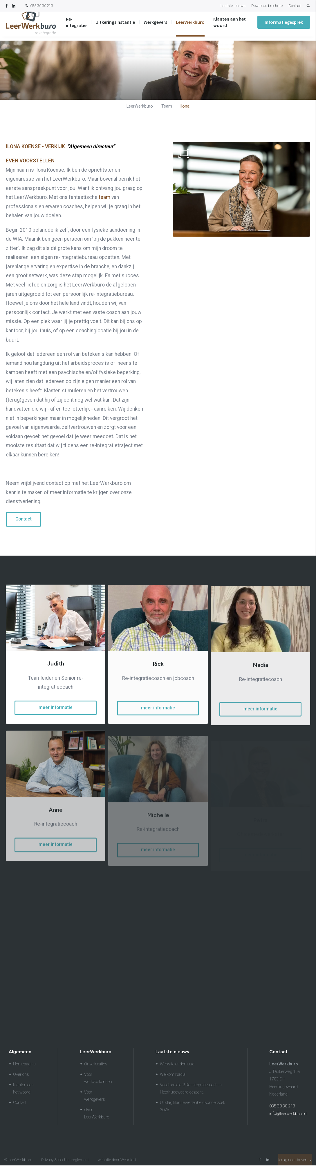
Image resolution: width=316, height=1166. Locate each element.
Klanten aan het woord (229, 26)
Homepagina (24, 1064)
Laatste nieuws (233, 5)
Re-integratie (76, 26)
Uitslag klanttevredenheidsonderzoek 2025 (192, 1107)
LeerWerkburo (190, 26)
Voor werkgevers (94, 1096)
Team (166, 106)
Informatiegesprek (284, 26)
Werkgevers (155, 26)
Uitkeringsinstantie (115, 26)
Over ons (21, 1075)
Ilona (184, 106)
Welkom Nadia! (173, 1075)
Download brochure (267, 5)
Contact (294, 5)
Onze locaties (95, 1064)
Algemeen (20, 1052)
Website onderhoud (177, 1064)
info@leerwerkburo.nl (288, 1114)
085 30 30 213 (38, 6)
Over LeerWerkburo (96, 1114)
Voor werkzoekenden (98, 1079)
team (104, 197)
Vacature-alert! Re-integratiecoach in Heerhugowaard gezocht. (191, 1089)
